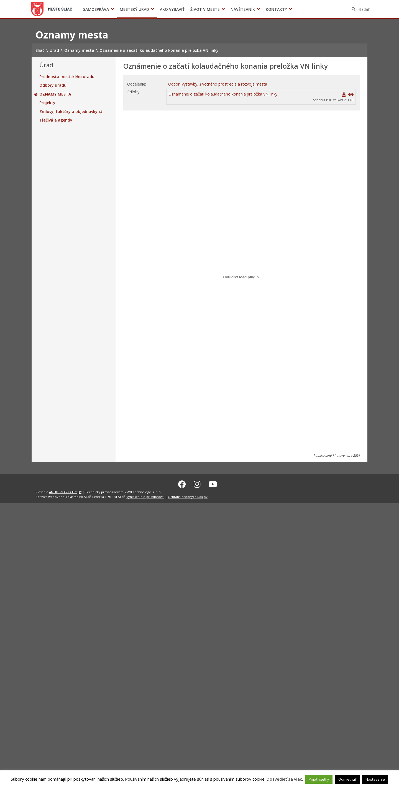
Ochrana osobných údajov (188, 496)
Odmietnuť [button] (347, 779)
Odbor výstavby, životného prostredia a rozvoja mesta (217, 84)
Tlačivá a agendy (55, 120)
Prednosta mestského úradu (66, 76)
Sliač (51, 9)
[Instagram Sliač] (197, 483)
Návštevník (243, 9)
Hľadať (363, 9)
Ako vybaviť (172, 9)
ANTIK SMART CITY (63, 491)
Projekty (47, 102)
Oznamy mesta (55, 94)
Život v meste (205, 9)
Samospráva (96, 9)
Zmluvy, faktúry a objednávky (68, 111)
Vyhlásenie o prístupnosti (145, 496)
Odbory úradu (52, 85)
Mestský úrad (134, 9)
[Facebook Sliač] (182, 483)
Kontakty (276, 9)
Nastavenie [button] (375, 779)
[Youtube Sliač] (212, 483)
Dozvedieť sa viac (284, 779)
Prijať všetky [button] (319, 779)
